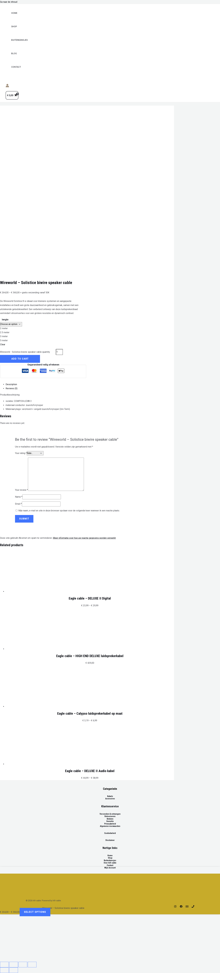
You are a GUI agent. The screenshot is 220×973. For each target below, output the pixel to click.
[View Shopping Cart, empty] (12, 95)
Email (18, 504)
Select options (35, 912)
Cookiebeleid (110, 833)
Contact (16, 67)
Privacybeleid (110, 824)
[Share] (13, 964)
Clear (2, 344)
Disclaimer (110, 840)
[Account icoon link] (7, 86)
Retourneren (110, 816)
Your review (21, 490)
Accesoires (110, 798)
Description (11, 384)
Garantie (110, 821)
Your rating (21, 453)
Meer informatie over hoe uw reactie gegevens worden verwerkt (84, 538)
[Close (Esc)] (4, 964)
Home (14, 13)
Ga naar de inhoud (8, 2)
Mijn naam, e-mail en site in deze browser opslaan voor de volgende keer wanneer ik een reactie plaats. (69, 510)
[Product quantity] (59, 352)
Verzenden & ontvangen (110, 814)
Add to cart (20, 358)
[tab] (90, 384)
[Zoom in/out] (32, 964)
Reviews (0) (11, 388)
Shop (14, 26)
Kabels (110, 796)
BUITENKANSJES (19, 40)
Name (18, 496)
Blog (14, 53)
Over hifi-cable (110, 863)
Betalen (110, 819)
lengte (5, 319)
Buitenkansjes (110, 860)
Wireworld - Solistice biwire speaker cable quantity (25, 351)
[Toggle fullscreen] (23, 964)
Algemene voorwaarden (110, 826)
